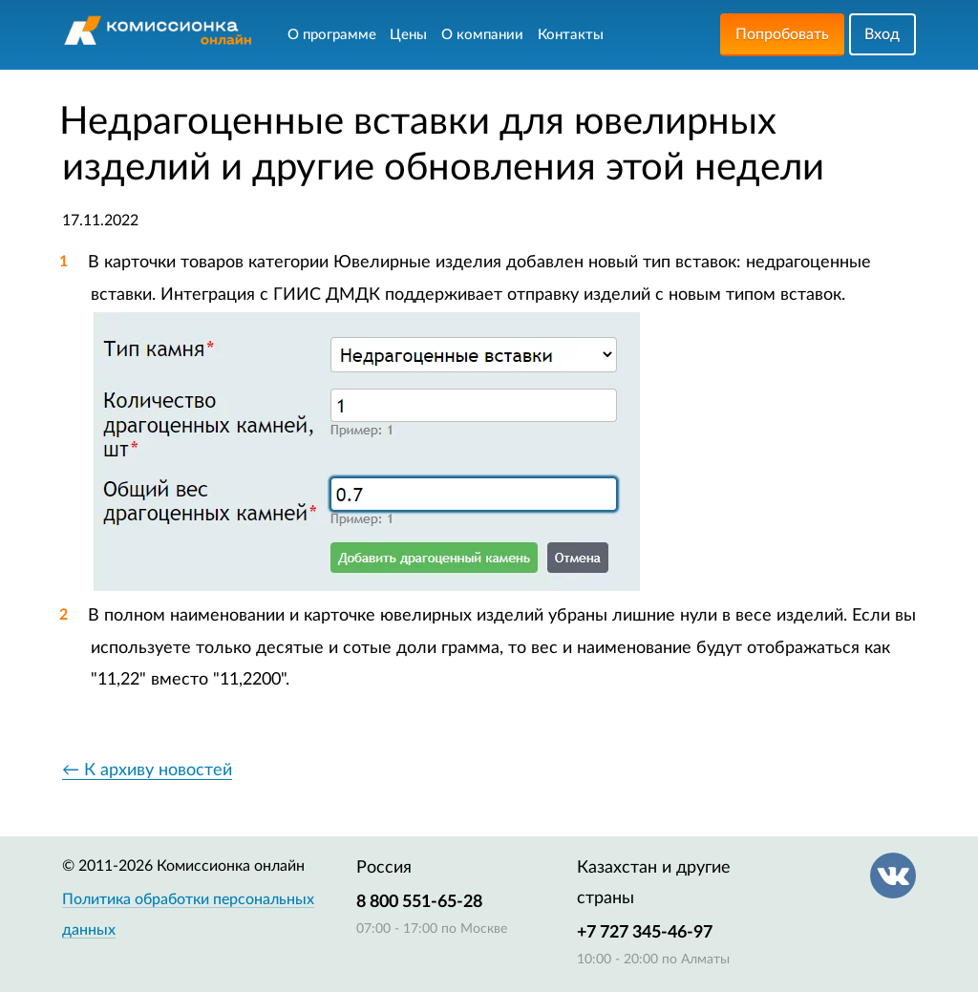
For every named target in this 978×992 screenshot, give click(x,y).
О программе (331, 35)
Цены (408, 35)
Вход (882, 34)
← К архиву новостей (147, 770)
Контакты (571, 35)
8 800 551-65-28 (419, 902)
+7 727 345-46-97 (644, 932)
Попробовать (782, 34)
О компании (482, 35)
